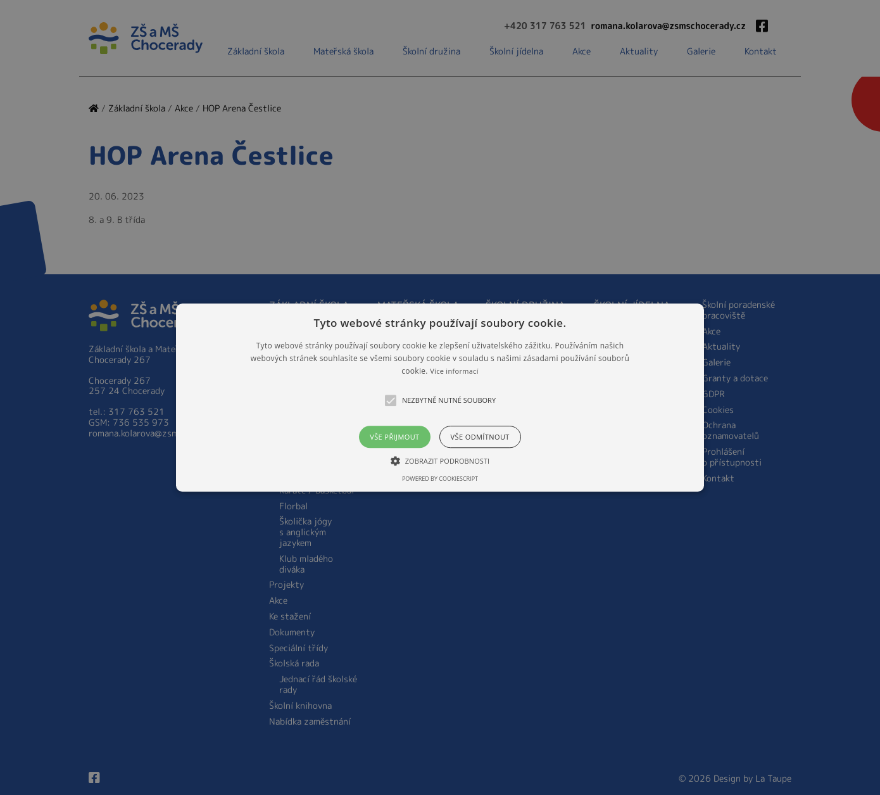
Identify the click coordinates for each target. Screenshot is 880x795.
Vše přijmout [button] (394, 437)
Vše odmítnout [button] (480, 437)
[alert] (440, 397)
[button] (440, 397)
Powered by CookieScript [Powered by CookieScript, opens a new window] (440, 478)
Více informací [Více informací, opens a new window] (454, 371)
